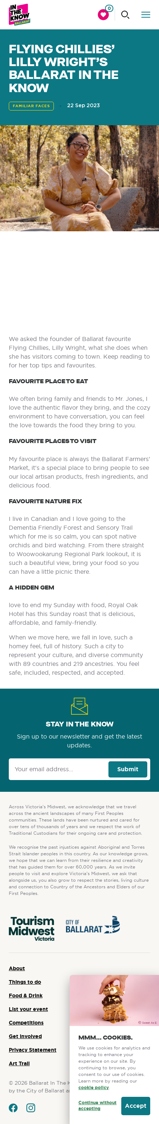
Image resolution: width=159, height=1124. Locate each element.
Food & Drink (25, 995)
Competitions (26, 1022)
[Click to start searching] (125, 14)
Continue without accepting (97, 1106)
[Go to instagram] (30, 1107)
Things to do (25, 982)
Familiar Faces (31, 106)
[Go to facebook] (13, 1107)
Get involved (25, 1036)
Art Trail (19, 1063)
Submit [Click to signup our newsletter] (127, 769)
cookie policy (93, 1088)
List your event (28, 1009)
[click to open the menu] (145, 14)
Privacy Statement (32, 1050)
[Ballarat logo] (19, 15)
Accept (136, 1106)
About (17, 968)
